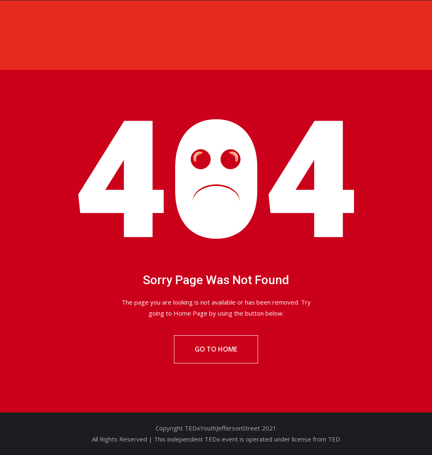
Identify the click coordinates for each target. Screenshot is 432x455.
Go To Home (216, 349)
